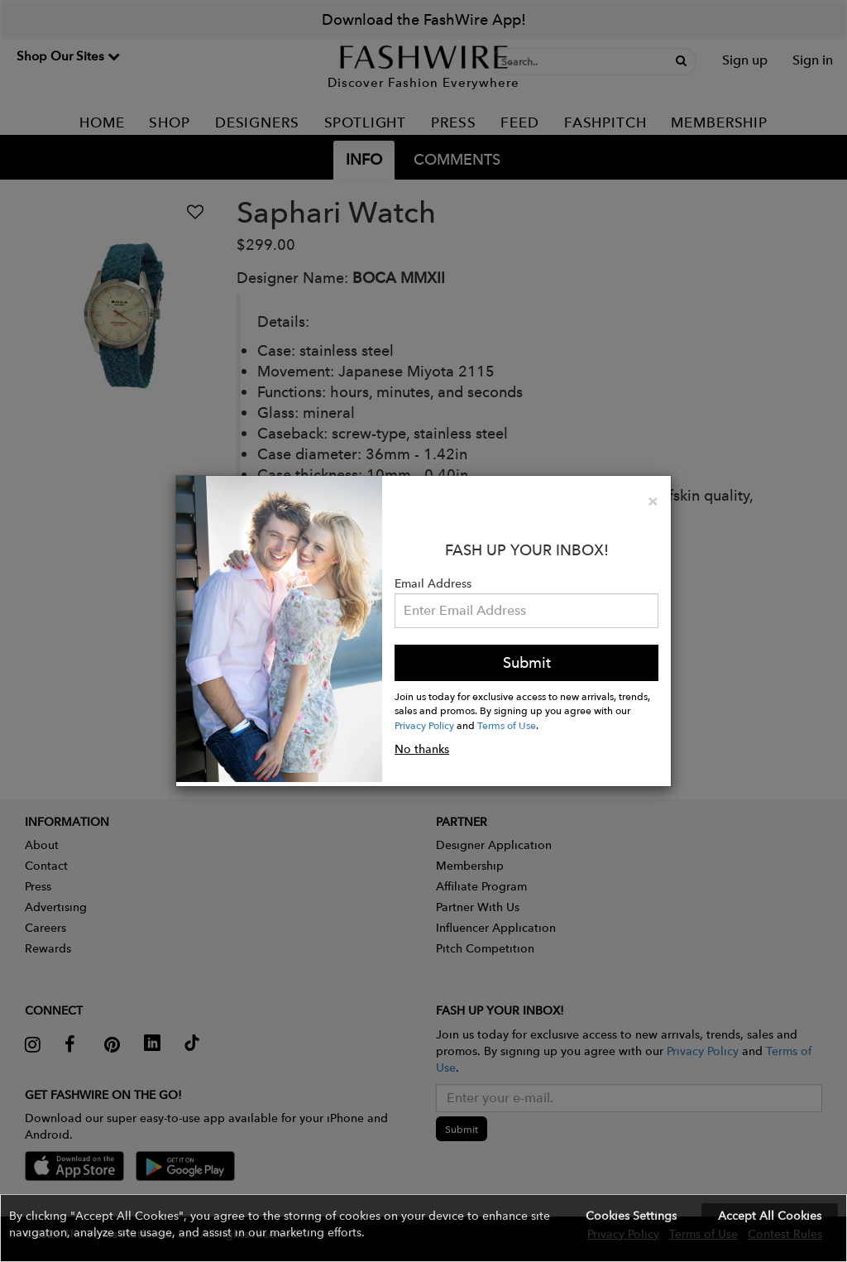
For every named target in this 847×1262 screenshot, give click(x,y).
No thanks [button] (422, 748)
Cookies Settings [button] (631, 1215)
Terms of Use (506, 725)
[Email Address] (526, 610)
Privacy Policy (424, 725)
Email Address (433, 583)
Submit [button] (527, 662)
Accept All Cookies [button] (769, 1215)
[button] (423, 1228)
